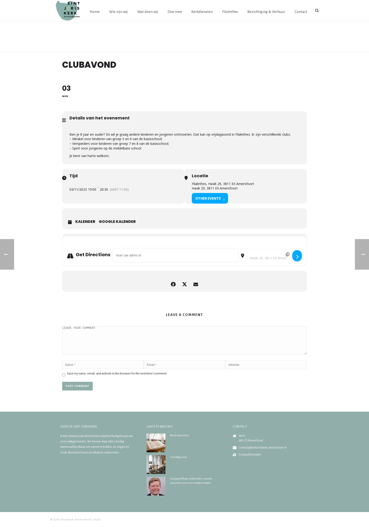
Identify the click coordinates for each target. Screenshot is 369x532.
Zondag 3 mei (178, 462)
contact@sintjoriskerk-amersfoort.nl (262, 453)
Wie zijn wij (118, 12)
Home (95, 12)
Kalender (85, 221)
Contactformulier (250, 460)
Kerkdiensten (202, 12)
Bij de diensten (179, 441)
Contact (301, 12)
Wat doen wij (147, 12)
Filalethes (230, 12)
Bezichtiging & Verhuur (266, 12)
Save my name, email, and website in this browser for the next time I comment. (117, 379)
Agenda (287, 48)
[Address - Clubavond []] (176, 255)
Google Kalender (117, 221)
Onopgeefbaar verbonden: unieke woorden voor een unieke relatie (191, 486)
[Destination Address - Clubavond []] (268, 258)
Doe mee (175, 12)
